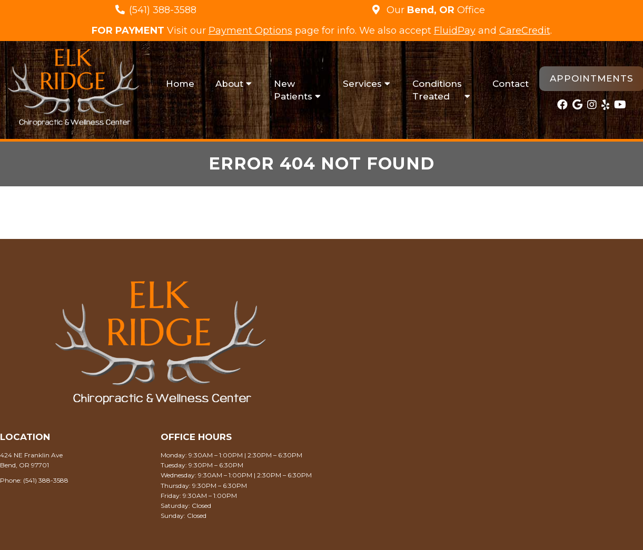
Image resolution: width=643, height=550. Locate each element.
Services (362, 83)
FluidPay (455, 30)
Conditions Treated (437, 90)
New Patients (293, 90)
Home (180, 83)
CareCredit (524, 30)
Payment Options (250, 30)
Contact (510, 83)
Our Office (434, 10)
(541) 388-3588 (162, 10)
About (229, 83)
